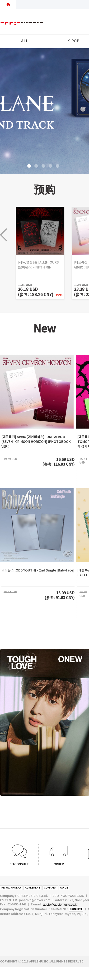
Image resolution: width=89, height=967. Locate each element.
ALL (24, 41)
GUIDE (64, 887)
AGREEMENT (32, 887)
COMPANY (50, 887)
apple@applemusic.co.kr (60, 904)
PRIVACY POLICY (11, 887)
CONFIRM (76, 909)
